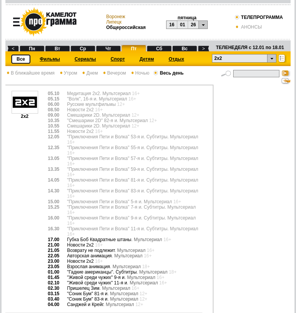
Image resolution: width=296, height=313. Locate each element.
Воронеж (115, 16)
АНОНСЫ (248, 27)
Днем (89, 73)
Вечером (114, 73)
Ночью (140, 73)
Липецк (113, 22)
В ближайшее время (30, 73)
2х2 (25, 114)
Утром (68, 73)
